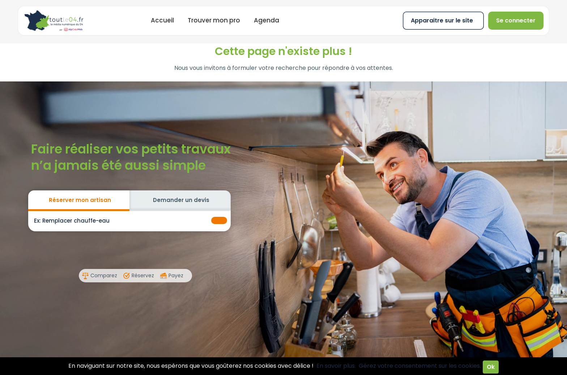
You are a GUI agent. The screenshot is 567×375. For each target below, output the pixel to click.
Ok (491, 367)
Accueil (162, 20)
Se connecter (516, 20)
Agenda (266, 20)
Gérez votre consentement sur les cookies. (420, 366)
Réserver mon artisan (80, 200)
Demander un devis (181, 200)
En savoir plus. (336, 366)
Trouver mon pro (214, 20)
